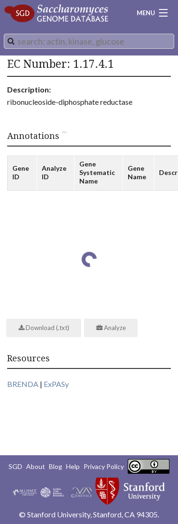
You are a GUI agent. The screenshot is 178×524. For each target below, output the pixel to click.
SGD (15, 466)
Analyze (111, 327)
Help (73, 466)
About (35, 466)
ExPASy (56, 383)
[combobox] (89, 41)
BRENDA (22, 383)
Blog (55, 466)
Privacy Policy (104, 466)
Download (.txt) (44, 327)
